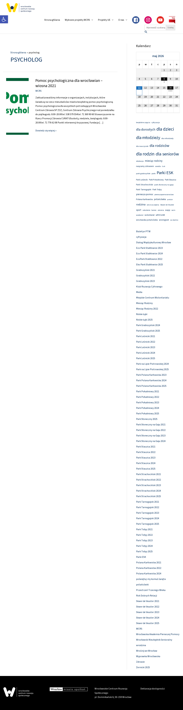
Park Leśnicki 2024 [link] (145, 353)
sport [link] (138, 210)
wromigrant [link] (164, 219)
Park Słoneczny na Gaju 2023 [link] (151, 435)
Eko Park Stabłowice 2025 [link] (149, 264)
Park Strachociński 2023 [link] (148, 485)
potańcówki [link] (142, 584)
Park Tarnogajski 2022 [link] (147, 507)
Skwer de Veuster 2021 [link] (147, 601)
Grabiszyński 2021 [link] (145, 270)
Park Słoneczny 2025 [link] (146, 419)
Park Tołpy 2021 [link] (144, 529)
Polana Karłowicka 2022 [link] (148, 568)
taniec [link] (153, 210)
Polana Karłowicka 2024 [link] (148, 573)
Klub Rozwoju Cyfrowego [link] (149, 286)
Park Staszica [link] (170, 179)
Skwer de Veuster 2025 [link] (147, 623)
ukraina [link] (161, 210)
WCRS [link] (38, 91)
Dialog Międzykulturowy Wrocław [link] (153, 242)
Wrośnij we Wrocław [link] (146, 651)
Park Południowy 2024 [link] (147, 408)
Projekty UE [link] (104, 20)
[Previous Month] (139, 56)
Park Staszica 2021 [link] (145, 446)
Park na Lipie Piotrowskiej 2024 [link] (152, 364)
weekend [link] (139, 215)
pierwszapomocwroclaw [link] (164, 194)
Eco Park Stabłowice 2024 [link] (149, 253)
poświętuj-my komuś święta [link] (151, 579)
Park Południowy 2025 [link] (147, 413)
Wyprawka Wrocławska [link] (148, 656)
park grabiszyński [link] (143, 173)
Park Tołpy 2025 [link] (144, 551)
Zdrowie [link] (140, 662)
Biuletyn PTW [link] (143, 231)
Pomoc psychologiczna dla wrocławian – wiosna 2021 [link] (69, 83)
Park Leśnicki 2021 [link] (145, 336)
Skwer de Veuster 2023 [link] (147, 612)
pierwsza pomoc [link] (144, 194)
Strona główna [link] (52, 20)
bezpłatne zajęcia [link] (143, 122)
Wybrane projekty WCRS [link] (77, 20)
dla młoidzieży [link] (167, 138)
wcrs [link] (173, 210)
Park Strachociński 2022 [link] (148, 479)
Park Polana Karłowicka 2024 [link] (151, 380)
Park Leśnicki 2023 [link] (145, 347)
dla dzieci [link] (165, 129)
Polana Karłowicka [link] (144, 199)
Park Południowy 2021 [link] (147, 391)
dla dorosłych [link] (145, 129)
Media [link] (139, 292)
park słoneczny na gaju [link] (164, 184)
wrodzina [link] (141, 645)
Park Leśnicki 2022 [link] (145, 342)
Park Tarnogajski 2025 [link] (147, 524)
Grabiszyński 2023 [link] (145, 281)
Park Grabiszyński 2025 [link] (148, 330)
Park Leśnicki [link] (142, 179)
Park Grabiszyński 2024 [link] (148, 325)
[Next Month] (176, 56)
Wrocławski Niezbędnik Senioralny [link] (154, 639)
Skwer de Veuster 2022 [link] (147, 606)
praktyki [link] (170, 199)
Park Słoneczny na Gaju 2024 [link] (151, 441)
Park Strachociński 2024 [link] (148, 490)
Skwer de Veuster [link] (167, 204)
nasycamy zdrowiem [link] (145, 166)
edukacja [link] (140, 161)
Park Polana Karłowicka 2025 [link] (151, 386)
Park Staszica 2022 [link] (145, 452)
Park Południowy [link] (156, 179)
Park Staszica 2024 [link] (145, 463)
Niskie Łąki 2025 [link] (144, 319)
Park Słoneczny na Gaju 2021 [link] (151, 424)
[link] (4, 19)
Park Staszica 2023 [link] (145, 457)
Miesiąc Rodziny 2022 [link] (147, 308)
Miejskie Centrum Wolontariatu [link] (152, 297)
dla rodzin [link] (145, 154)
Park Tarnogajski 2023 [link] (147, 513)
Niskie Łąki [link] (141, 314)
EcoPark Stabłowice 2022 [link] (149, 259)
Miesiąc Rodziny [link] (144, 303)
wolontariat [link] (149, 215)
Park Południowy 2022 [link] (147, 397)
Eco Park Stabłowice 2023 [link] (149, 248)
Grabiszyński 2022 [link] (145, 275)
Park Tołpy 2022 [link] (144, 535)
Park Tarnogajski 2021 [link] (147, 502)
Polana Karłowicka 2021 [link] (148, 562)
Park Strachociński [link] (144, 184)
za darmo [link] (174, 220)
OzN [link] (163, 166)
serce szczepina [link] (153, 205)
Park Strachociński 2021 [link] (148, 474)
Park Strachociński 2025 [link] (148, 496)
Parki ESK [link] (165, 173)
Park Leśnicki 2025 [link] (145, 358)
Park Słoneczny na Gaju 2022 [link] (151, 430)
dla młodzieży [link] (148, 138)
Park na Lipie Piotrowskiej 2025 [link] (152, 369)
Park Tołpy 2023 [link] (144, 540)
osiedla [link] (158, 166)
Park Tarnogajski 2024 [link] (147, 518)
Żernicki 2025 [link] (143, 667)
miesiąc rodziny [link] (153, 161)
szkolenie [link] (146, 210)
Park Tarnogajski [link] (143, 189)
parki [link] (154, 173)
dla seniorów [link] (167, 154)
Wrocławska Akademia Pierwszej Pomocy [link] (157, 634)
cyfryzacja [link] (155, 122)
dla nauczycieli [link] (142, 146)
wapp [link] (167, 210)
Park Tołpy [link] (157, 189)
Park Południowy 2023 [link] (147, 402)
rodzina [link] (140, 204)
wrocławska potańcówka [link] (147, 219)
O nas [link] (121, 20)
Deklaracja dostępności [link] (152, 688)
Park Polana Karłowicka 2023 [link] (151, 375)
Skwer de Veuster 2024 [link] (147, 617)
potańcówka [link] (160, 199)
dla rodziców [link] (159, 145)
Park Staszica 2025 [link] (145, 468)
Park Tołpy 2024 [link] (144, 546)
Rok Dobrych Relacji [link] (146, 595)
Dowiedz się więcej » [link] (45, 130)
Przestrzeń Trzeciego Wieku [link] (151, 590)
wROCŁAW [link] (160, 215)
